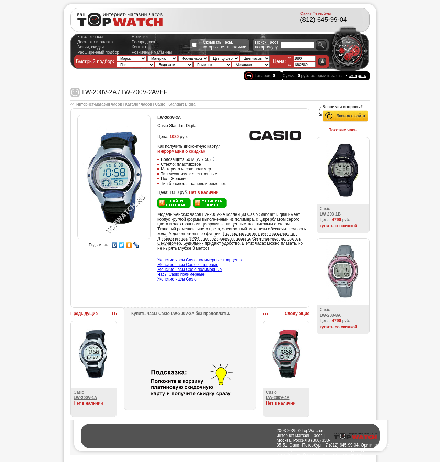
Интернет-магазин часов (99, 104)
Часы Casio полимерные (181, 274)
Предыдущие (84, 313)
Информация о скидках (181, 151)
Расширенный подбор (98, 52)
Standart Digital (182, 104)
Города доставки (228, 459)
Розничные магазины (152, 52)
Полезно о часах (261, 459)
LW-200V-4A (277, 397)
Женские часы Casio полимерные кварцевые (200, 259)
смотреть (357, 75)
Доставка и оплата (95, 42)
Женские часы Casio (177, 279)
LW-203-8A (330, 315)
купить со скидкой (338, 225)
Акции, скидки (90, 47)
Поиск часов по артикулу (267, 45)
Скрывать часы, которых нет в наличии (224, 45)
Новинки (140, 36)
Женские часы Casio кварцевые (187, 264)
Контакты (141, 47)
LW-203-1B (330, 214)
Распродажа (143, 42)
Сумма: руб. (296, 75)
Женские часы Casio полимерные (189, 269)
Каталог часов (90, 36)
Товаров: (265, 75)
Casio (160, 104)
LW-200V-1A (85, 397)
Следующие (297, 313)
